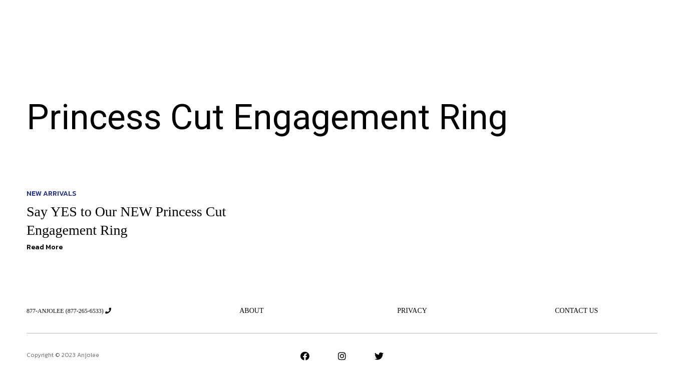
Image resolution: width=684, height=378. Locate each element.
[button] (600, 26)
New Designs (427, 25)
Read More (45, 247)
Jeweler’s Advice (290, 25)
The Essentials (362, 25)
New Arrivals (220, 25)
